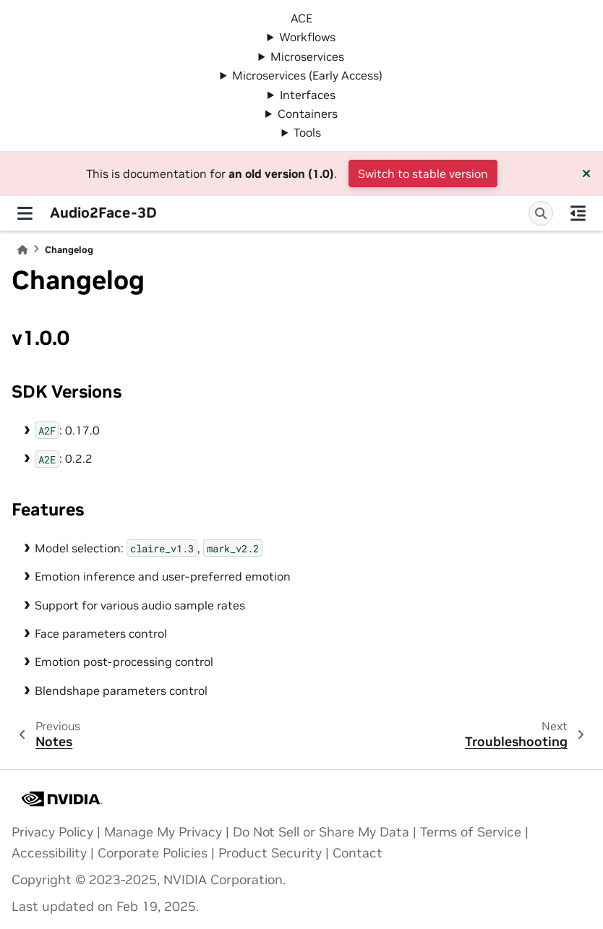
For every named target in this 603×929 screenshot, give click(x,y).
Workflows (307, 37)
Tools (307, 132)
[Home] (22, 249)
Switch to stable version (423, 173)
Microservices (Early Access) (307, 75)
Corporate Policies (153, 853)
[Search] (541, 213)
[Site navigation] (25, 213)
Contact (357, 853)
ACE (301, 18)
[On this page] (578, 213)
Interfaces (307, 94)
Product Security (270, 853)
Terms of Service (470, 832)
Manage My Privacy (163, 832)
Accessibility (49, 853)
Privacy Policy (52, 832)
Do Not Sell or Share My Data (321, 832)
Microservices (307, 56)
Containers (308, 113)
